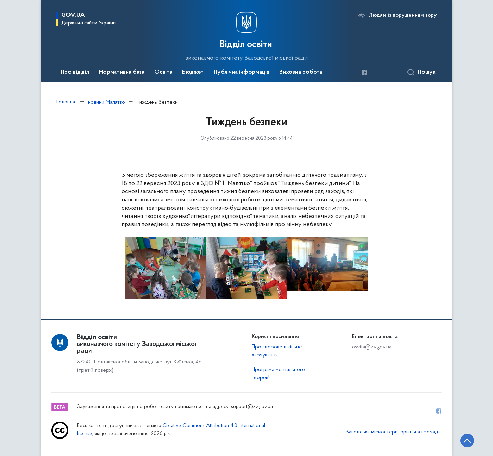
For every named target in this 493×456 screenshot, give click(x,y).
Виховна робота (300, 72)
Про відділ (75, 72)
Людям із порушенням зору (403, 15)
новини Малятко (106, 102)
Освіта (163, 72)
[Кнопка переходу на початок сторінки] (467, 440)
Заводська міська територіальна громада (393, 432)
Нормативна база (121, 72)
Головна (65, 102)
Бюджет (193, 72)
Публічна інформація (241, 72)
